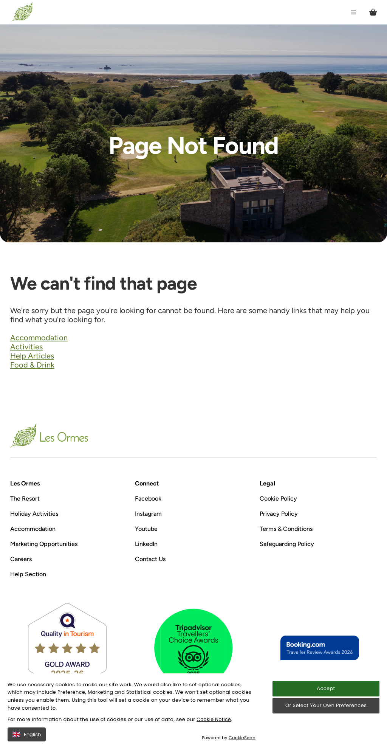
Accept (326, 688)
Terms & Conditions (286, 528)
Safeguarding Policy (287, 543)
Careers (21, 559)
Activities (26, 346)
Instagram (148, 513)
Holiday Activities (34, 513)
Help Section (28, 574)
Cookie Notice (214, 719)
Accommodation (39, 337)
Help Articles (32, 355)
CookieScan (242, 738)
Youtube (146, 528)
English (26, 734)
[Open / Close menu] (351, 12)
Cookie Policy (278, 498)
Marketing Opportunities (43, 543)
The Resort (25, 498)
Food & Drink (32, 364)
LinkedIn (146, 543)
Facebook (148, 498)
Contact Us (150, 559)
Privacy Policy (279, 513)
